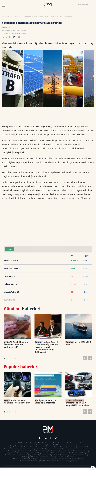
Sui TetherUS (9, 300)
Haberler (17, 16)
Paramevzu (6, 16)
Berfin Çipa (7, 27)
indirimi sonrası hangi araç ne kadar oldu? (17, 401)
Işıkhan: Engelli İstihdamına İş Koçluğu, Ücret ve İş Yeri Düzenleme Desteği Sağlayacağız (46, 347)
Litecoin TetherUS (11, 292)
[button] (85, 358)
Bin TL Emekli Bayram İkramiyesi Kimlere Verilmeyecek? (16, 344)
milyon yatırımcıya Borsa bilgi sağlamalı (45, 401)
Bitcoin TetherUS (11, 261)
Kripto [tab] (10, 249)
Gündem (27, 16)
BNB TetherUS (10, 276)
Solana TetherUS (11, 284)
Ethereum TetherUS (12, 268)
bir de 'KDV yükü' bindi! (79, 343)
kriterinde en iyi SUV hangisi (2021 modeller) (77, 403)
